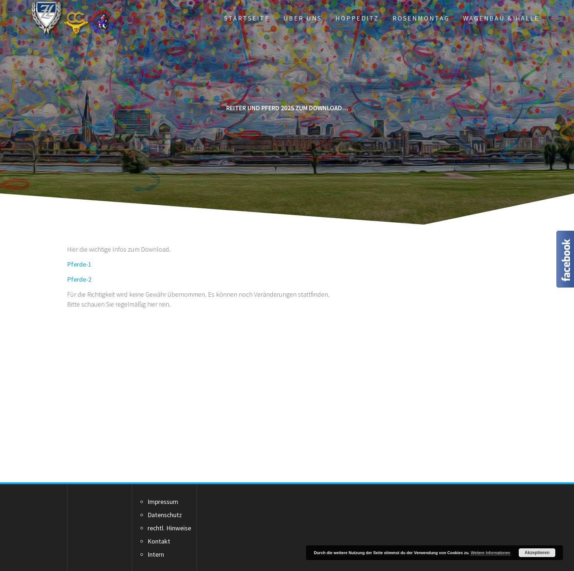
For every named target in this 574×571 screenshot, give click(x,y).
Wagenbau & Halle (501, 18)
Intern (156, 554)
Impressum (163, 501)
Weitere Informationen (490, 552)
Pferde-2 (79, 279)
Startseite (247, 18)
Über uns (302, 18)
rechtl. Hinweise (169, 528)
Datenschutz (165, 515)
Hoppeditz (357, 18)
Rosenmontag (421, 18)
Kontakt (159, 541)
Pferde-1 (79, 264)
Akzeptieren (537, 552)
